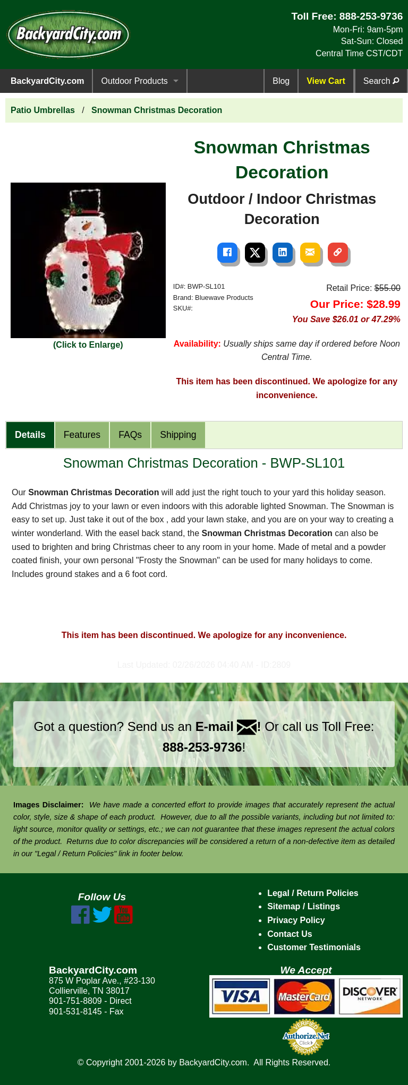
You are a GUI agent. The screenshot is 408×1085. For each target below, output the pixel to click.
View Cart (326, 80)
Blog (281, 80)
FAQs (130, 434)
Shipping (178, 434)
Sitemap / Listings (303, 906)
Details (30, 434)
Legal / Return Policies (313, 893)
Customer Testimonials (314, 947)
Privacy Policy (296, 920)
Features (82, 434)
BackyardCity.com (47, 80)
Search (381, 80)
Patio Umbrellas (43, 110)
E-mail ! (228, 726)
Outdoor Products (134, 80)
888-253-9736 (371, 16)
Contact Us (289, 933)
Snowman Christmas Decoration (156, 110)
